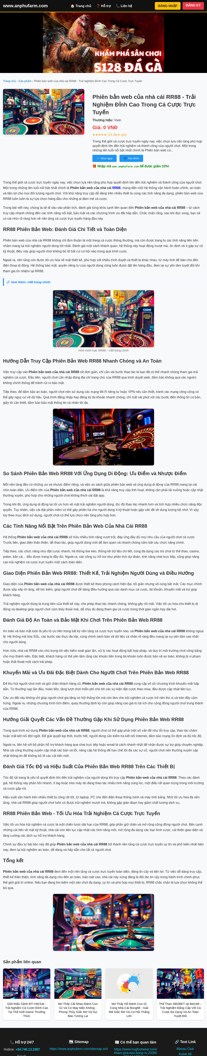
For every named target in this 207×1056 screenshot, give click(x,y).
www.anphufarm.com (25, 5)
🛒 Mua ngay (104, 158)
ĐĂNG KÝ (193, 5)
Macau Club (185, 1049)
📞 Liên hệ (124, 6)
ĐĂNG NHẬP (167, 6)
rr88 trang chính (38, 282)
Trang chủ (9, 81)
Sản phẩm (24, 81)
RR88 (116, 188)
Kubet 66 (185, 1054)
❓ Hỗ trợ (103, 6)
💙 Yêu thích (131, 158)
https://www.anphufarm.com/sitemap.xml (79, 1049)
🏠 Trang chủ (81, 6)
